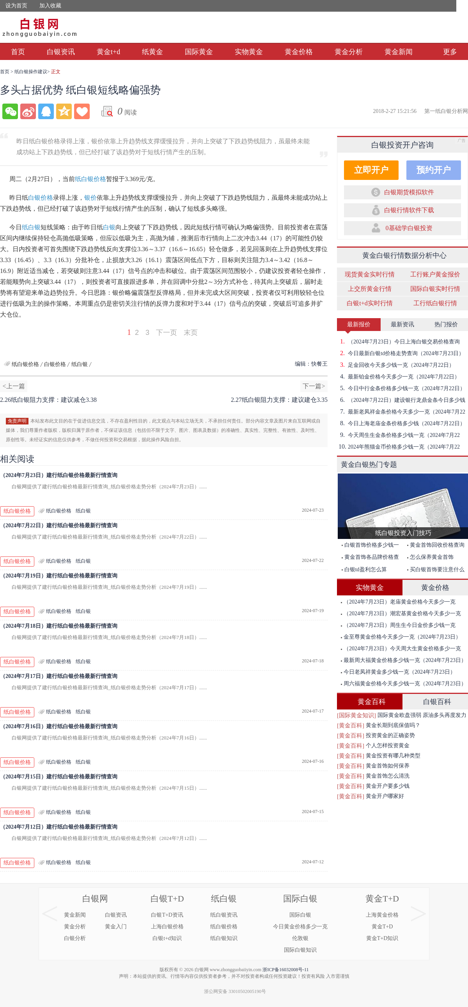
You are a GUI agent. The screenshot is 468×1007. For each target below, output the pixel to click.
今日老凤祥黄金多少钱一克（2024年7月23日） (398, 672)
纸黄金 (152, 52)
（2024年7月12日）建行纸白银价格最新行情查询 (58, 827)
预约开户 (434, 170)
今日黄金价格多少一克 (300, 927)
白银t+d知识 (167, 938)
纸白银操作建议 (30, 71)
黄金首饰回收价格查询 (435, 545)
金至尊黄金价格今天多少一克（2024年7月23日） (401, 637)
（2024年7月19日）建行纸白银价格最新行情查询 (58, 576)
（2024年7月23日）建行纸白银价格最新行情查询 (58, 475)
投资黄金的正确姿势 (390, 735)
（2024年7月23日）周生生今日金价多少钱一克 (398, 625)
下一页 (166, 332)
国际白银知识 (300, 950)
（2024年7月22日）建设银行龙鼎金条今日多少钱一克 (401, 400)
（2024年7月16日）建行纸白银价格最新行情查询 (58, 726)
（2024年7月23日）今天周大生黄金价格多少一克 (401, 648)
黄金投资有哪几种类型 (393, 756)
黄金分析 (349, 52)
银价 (90, 197)
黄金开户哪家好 (385, 796)
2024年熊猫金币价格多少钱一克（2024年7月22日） (398, 446)
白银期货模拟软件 (409, 192)
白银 (109, 227)
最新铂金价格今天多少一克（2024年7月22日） (398, 376)
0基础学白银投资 (409, 228)
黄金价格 (299, 52)
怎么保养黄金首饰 (430, 557)
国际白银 (300, 898)
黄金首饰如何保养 (388, 766)
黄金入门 (116, 927)
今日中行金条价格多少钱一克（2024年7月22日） (401, 388)
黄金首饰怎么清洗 (388, 776)
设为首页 (16, 6)
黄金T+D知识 (382, 938)
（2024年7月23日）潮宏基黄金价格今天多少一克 (401, 613)
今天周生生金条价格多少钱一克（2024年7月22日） (398, 435)
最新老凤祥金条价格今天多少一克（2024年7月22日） (401, 411)
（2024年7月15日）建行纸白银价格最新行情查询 (58, 777)
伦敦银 (300, 938)
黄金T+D (382, 898)
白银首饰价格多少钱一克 (368, 546)
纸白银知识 (224, 938)
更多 (450, 52)
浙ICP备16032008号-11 (285, 969)
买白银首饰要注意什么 (435, 569)
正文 (55, 71)
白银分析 (75, 938)
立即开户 (371, 170)
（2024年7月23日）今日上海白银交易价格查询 (398, 341)
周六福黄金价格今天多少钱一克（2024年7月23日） (403, 684)
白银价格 (40, 197)
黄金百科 (372, 702)
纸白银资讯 (224, 915)
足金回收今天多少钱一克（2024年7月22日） (395, 365)
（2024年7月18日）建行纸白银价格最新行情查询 (58, 626)
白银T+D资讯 (167, 915)
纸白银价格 (90, 179)
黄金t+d (108, 52)
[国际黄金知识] (356, 715)
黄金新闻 (399, 52)
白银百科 (437, 702)
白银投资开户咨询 (402, 145)
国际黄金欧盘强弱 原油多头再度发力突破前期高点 (422, 716)
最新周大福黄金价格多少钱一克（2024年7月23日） (403, 660)
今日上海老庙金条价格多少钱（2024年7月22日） (401, 423)
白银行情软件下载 (409, 210)
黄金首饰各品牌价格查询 (368, 558)
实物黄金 (249, 52)
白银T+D (167, 898)
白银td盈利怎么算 (364, 569)
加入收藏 (50, 6)
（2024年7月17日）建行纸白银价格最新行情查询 (58, 676)
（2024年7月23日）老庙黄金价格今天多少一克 (398, 602)
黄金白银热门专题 (369, 464)
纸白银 (31, 227)
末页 (191, 332)
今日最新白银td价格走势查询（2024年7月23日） (400, 353)
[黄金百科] (350, 725)
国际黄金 (199, 52)
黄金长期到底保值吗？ (393, 725)
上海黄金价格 (382, 915)
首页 (18, 52)
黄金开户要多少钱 (388, 786)
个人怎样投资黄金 (388, 745)
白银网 (95, 898)
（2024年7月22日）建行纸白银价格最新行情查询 (58, 525)
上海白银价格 (167, 927)
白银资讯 (61, 52)
